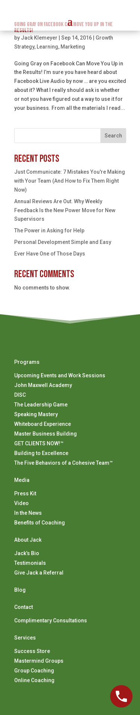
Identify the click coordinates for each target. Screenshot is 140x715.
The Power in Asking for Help (49, 230)
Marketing (72, 47)
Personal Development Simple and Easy (62, 242)
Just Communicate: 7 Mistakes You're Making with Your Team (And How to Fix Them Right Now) (69, 181)
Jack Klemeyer (39, 38)
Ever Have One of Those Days (49, 254)
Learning (47, 47)
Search (113, 136)
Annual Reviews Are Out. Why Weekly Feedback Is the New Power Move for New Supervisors (64, 210)
